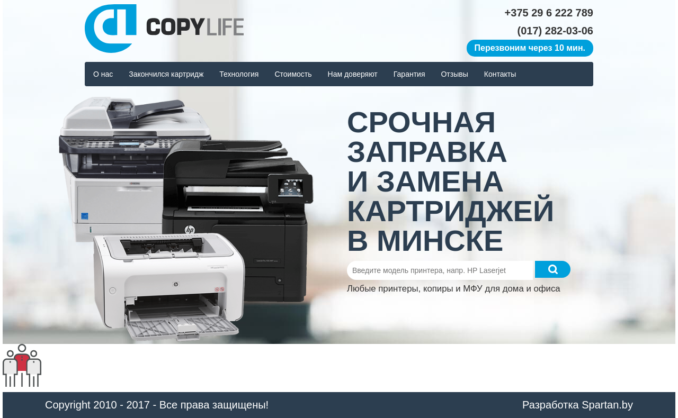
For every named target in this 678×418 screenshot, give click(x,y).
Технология (238, 74)
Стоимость (292, 74)
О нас (103, 74)
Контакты (500, 74)
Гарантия (409, 74)
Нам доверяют (353, 74)
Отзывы (454, 74)
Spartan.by (607, 405)
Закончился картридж (166, 74)
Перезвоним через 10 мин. (530, 47)
